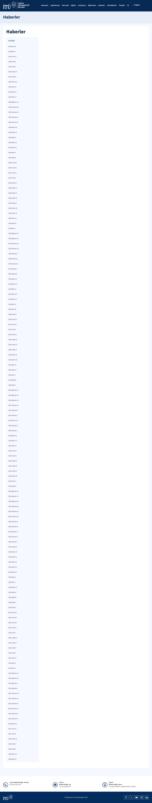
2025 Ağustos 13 (13, 102)
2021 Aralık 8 (12, 648)
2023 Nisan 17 (12, 446)
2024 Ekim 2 (12, 228)
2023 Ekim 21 (12, 365)
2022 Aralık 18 (12, 471)
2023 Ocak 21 (12, 451)
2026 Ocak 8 (12, 62)
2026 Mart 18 (12, 46)
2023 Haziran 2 (12, 430)
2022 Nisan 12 (12, 572)
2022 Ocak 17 (12, 628)
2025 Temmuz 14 (13, 112)
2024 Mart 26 (12, 309)
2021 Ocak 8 (12, 734)
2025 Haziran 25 (13, 117)
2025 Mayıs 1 (12, 137)
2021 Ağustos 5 (13, 683)
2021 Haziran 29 (13, 708)
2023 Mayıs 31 (12, 436)
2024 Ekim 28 (12, 223)
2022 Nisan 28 (12, 557)
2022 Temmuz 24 (13, 516)
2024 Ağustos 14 (13, 238)
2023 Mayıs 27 (12, 441)
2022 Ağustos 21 (13, 491)
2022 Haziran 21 (13, 521)
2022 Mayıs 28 (12, 552)
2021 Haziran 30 (13, 703)
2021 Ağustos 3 (13, 688)
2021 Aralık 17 (12, 643)
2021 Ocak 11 (12, 729)
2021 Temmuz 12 (13, 698)
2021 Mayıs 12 (12, 724)
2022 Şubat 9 (12, 592)
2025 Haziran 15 (13, 122)
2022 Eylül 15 (12, 486)
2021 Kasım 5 (12, 658)
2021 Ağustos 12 (13, 673)
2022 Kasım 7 (12, 481)
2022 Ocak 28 (12, 617)
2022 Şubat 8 (12, 597)
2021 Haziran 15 (13, 719)
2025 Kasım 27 (12, 82)
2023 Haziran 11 (13, 425)
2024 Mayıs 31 (12, 279)
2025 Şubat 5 (12, 158)
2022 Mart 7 (11, 582)
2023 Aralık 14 (12, 345)
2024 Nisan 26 (12, 294)
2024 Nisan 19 (12, 299)
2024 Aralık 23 (12, 188)
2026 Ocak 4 (12, 67)
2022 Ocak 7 (12, 633)
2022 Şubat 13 (12, 587)
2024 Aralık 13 (12, 203)
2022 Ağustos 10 (13, 501)
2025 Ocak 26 (12, 168)
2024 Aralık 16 (12, 198)
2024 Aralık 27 (12, 183)
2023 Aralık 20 (12, 339)
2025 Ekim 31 (12, 87)
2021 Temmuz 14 (13, 693)
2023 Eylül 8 (11, 385)
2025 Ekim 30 (12, 92)
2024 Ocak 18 (12, 324)
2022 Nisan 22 (12, 562)
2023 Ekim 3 (12, 375)
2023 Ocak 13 (12, 456)
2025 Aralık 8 (12, 77)
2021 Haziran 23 (13, 713)
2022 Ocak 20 (12, 623)
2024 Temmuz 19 (13, 243)
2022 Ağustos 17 (13, 496)
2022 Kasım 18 (12, 476)
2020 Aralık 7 (12, 744)
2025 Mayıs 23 (12, 127)
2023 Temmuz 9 (13, 410)
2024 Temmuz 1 (13, 259)
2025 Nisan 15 (12, 147)
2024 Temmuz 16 (13, 249)
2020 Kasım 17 (12, 754)
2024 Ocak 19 (12, 319)
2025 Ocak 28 (12, 163)
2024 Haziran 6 (12, 274)
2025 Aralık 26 (12, 72)
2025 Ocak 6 (12, 178)
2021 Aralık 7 (12, 653)
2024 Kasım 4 (12, 218)
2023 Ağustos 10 (13, 400)
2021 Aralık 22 (12, 638)
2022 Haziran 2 (12, 547)
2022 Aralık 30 (12, 461)
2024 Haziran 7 (12, 269)
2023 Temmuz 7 (13, 415)
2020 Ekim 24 (12, 759)
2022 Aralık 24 (12, 466)
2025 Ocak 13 (12, 173)
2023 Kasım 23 (12, 355)
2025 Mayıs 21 (12, 132)
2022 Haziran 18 (13, 526)
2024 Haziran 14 (13, 264)
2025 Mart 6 (11, 152)
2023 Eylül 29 (12, 380)
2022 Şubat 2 (12, 607)
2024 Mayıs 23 (12, 284)
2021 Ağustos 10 (13, 678)
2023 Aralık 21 (12, 334)
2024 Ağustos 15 (13, 233)
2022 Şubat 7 (12, 602)
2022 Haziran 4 (12, 542)
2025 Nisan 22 (12, 142)
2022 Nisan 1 (12, 577)
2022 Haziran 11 (13, 537)
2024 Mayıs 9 (12, 289)
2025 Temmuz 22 (13, 107)
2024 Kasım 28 (12, 208)
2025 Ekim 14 (12, 97)
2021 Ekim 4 (12, 668)
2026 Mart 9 (11, 51)
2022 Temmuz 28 (13, 506)
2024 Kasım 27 (12, 213)
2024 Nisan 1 (12, 304)
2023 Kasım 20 (12, 360)
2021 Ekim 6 (12, 663)
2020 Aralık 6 (12, 749)
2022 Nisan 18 (12, 567)
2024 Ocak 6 (12, 329)
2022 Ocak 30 (12, 612)
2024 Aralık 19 (12, 193)
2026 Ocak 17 (12, 56)
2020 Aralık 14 (12, 739)
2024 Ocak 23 (12, 314)
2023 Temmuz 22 (13, 405)
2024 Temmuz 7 (13, 254)
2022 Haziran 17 (13, 532)
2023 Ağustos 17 (13, 390)
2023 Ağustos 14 (13, 395)
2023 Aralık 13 (12, 350)
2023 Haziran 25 (13, 420)
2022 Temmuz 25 (13, 511)
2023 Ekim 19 (12, 370)
